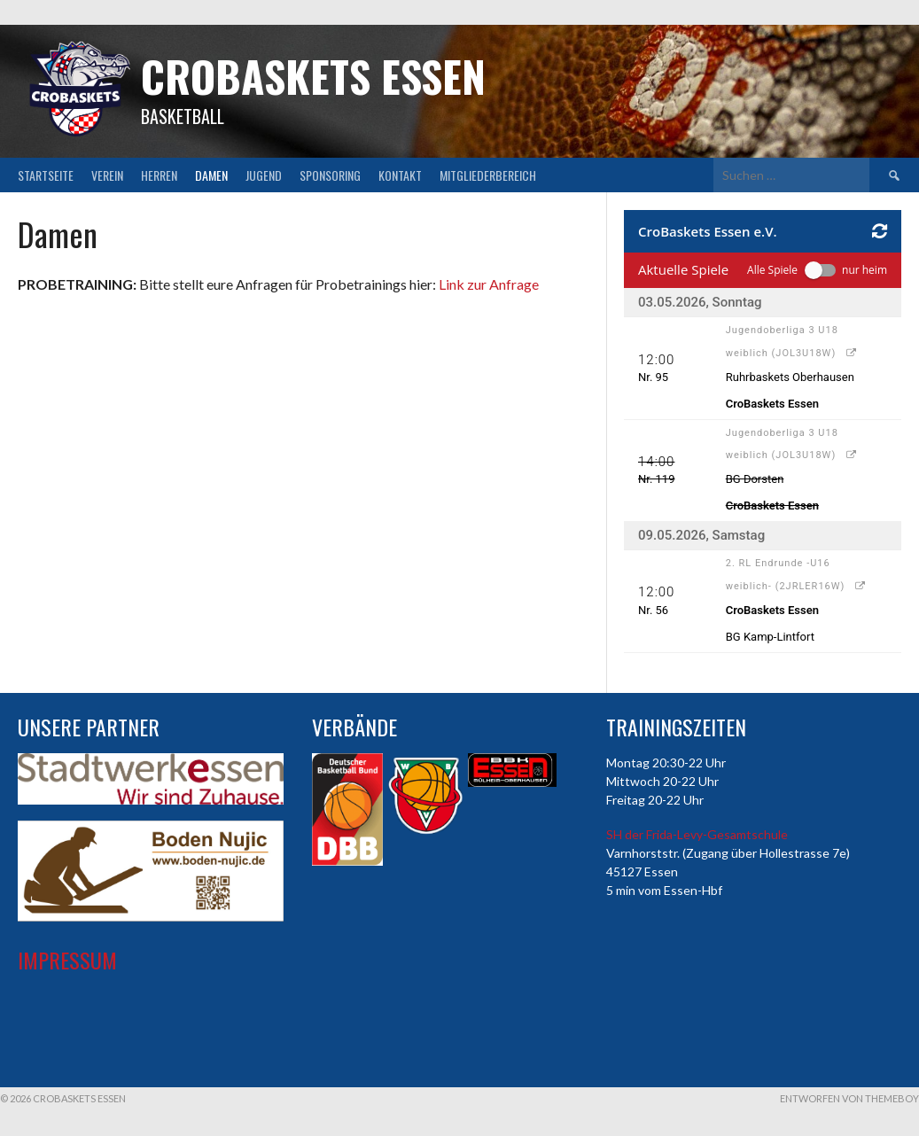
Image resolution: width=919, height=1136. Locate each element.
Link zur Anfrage (489, 284)
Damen (211, 175)
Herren (159, 175)
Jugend (263, 175)
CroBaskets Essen (313, 75)
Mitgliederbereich (488, 175)
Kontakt (400, 175)
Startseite (46, 175)
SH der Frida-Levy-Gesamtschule (697, 834)
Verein (107, 175)
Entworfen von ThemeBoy (849, 1098)
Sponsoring (330, 175)
